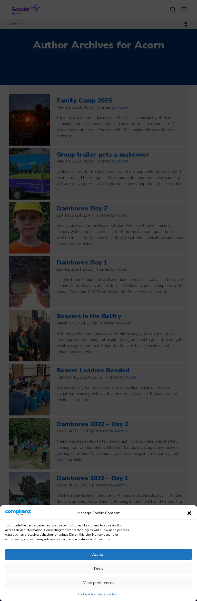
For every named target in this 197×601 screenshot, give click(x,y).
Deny (98, 574)
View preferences (98, 588)
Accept (98, 560)
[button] (189, 519)
